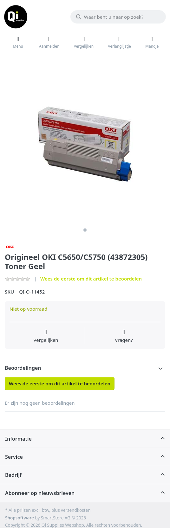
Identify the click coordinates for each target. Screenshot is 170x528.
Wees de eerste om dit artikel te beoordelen (91, 278)
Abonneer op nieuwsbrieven (40, 493)
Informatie (18, 438)
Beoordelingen (23, 367)
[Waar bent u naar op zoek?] (118, 17)
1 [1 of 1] (85, 230)
